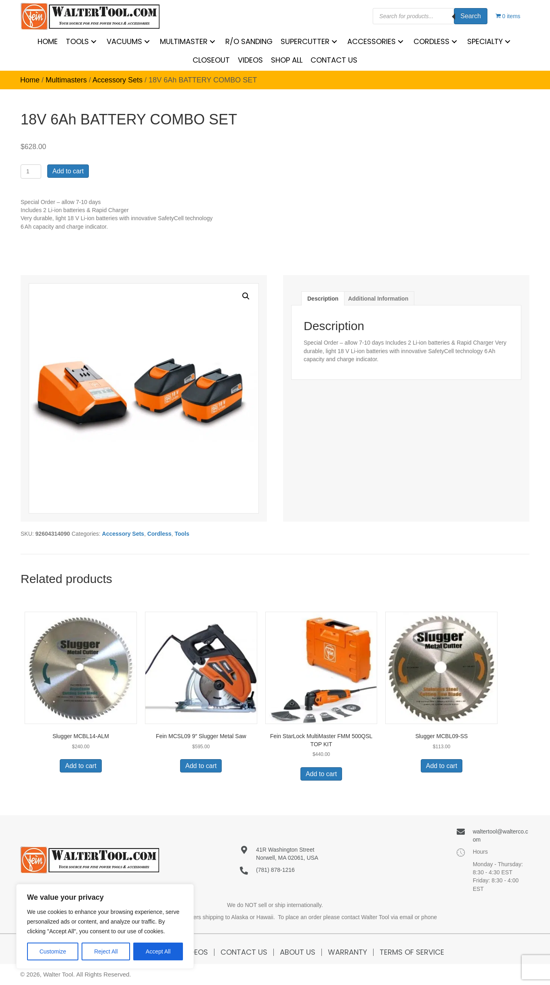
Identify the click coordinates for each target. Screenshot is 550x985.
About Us (297, 952)
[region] (105, 926)
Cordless (159, 533)
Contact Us (243, 952)
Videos (195, 952)
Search (470, 16)
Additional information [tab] (378, 298)
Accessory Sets (117, 80)
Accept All (158, 951)
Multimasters (66, 80)
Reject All (106, 951)
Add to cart (68, 171)
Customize (53, 951)
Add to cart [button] (80, 765)
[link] (48, 41)
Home (30, 80)
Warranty (347, 952)
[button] (246, 296)
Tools (181, 533)
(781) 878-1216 (275, 870)
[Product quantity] (31, 171)
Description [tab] (322, 298)
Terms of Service (412, 952)
